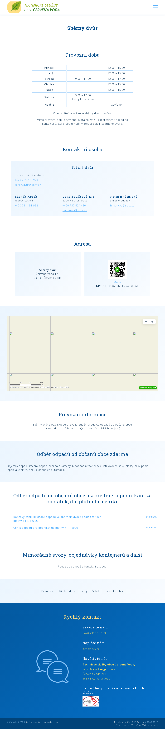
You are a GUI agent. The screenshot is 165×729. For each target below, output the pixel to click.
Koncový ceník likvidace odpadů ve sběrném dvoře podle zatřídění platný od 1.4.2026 (57, 519)
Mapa (117, 282)
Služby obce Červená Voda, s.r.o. (41, 722)
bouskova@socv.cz (75, 210)
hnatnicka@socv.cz (122, 205)
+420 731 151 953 (94, 633)
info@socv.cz (91, 649)
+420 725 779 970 (26, 180)
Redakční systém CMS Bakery (129, 722)
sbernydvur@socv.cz (28, 185)
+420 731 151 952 (26, 205)
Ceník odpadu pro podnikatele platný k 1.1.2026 (45, 527)
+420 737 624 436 (74, 205)
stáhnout (151, 516)
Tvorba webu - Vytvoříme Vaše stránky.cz (137, 725)
